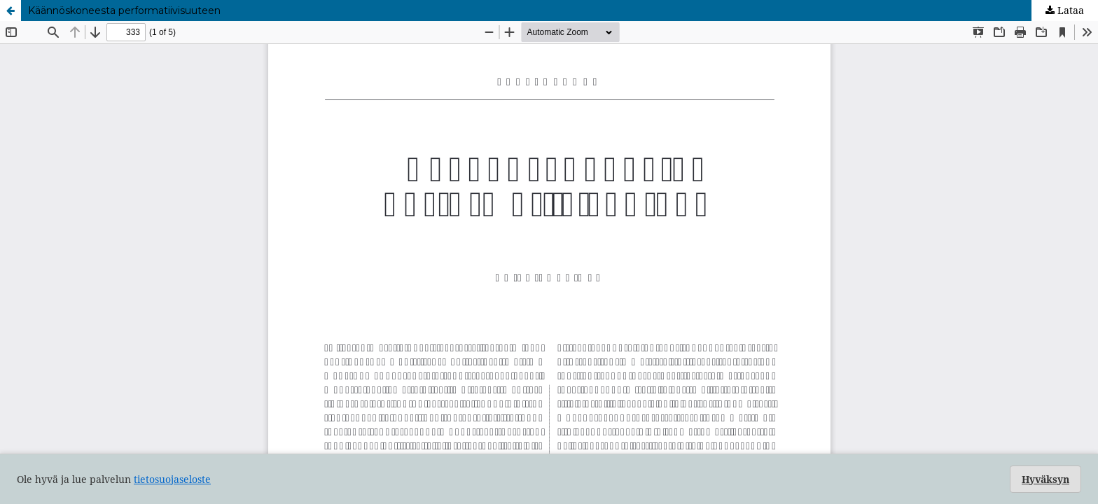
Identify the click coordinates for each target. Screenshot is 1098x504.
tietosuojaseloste (172, 479)
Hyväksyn (1045, 479)
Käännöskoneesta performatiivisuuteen (124, 10)
